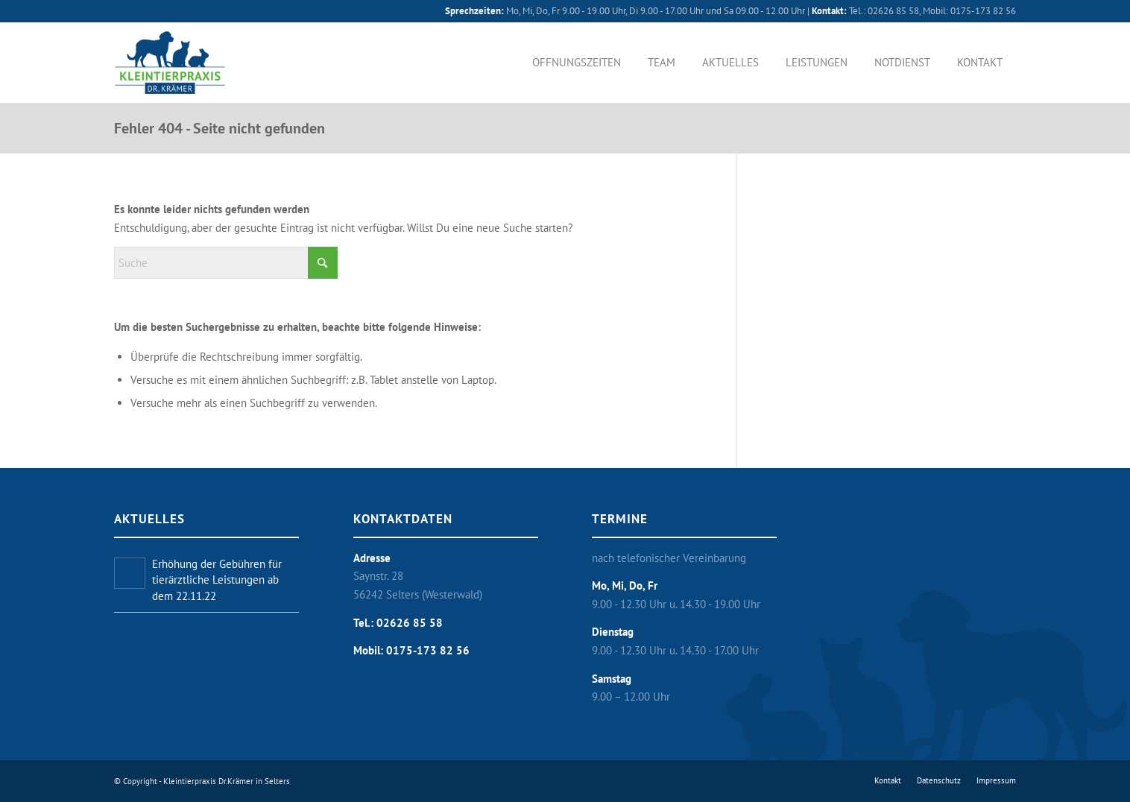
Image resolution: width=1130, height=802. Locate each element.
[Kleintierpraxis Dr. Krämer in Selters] (170, 62)
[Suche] (226, 263)
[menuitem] (576, 62)
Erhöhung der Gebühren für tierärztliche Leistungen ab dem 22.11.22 (217, 580)
